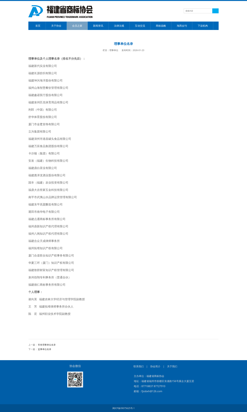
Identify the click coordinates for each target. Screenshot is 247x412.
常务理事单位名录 (47, 344)
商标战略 (161, 25)
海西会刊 (182, 25)
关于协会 (56, 25)
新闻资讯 (98, 25)
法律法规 (119, 25)
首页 (37, 25)
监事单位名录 (44, 349)
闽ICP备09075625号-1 (123, 408)
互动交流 (140, 25)
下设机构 (203, 25)
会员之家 (77, 25)
